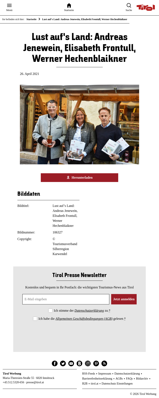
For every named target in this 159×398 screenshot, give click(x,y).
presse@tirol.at (35, 382)
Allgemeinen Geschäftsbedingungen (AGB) (83, 318)
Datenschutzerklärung (89, 310)
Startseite (31, 19)
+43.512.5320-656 (13, 382)
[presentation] (79, 333)
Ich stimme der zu (82, 310)
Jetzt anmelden (124, 299)
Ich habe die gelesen (82, 318)
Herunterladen (79, 177)
